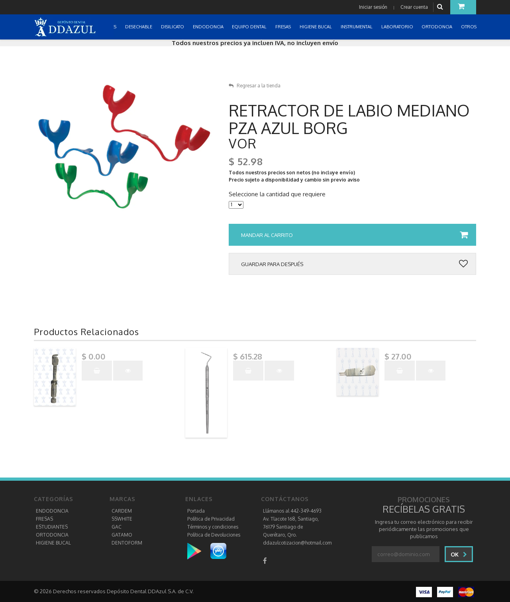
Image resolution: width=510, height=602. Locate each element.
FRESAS (44, 519)
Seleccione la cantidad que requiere (277, 194)
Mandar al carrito (354, 235)
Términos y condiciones (212, 527)
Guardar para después (354, 264)
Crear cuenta (414, 7)
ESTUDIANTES (52, 527)
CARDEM (122, 511)
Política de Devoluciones (213, 535)
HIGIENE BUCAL (53, 543)
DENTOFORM (127, 543)
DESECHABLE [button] (139, 27)
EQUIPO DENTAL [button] (250, 27)
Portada (196, 511)
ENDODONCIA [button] (209, 27)
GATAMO (122, 535)
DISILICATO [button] (173, 27)
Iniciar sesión (373, 7)
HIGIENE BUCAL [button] (316, 27)
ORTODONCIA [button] (437, 27)
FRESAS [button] (283, 27)
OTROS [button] (469, 27)
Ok (459, 554)
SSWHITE (122, 519)
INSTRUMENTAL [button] (357, 27)
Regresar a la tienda (254, 86)
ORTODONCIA (52, 535)
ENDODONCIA (52, 511)
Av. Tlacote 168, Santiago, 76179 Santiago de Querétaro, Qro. (291, 527)
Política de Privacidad (211, 519)
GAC (117, 527)
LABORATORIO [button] (397, 27)
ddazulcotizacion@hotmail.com (297, 543)
